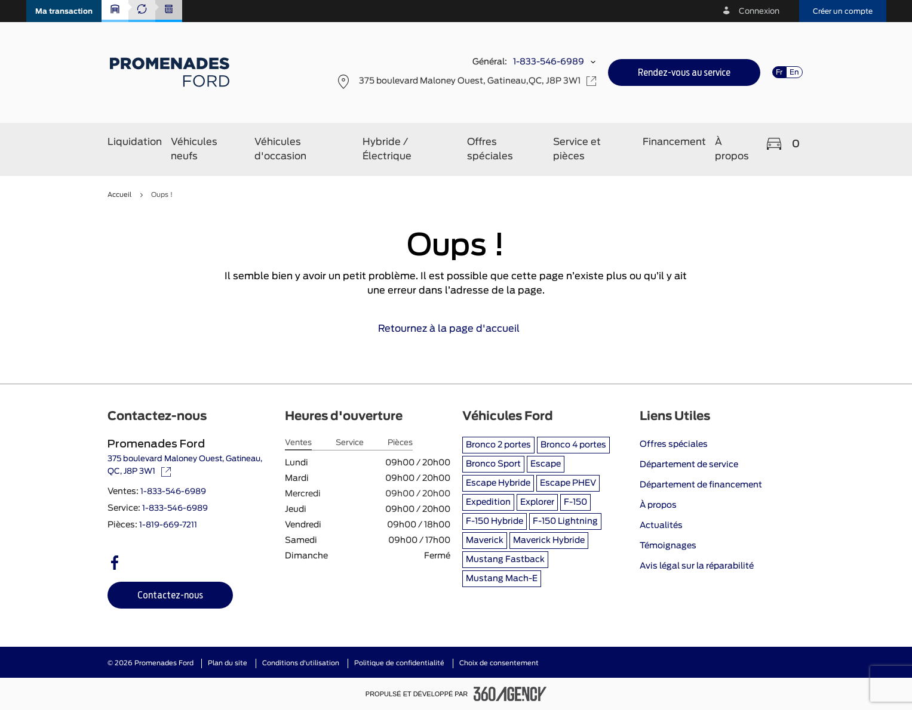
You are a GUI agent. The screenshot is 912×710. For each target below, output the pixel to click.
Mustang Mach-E (502, 579)
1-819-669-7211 (168, 525)
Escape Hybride (498, 483)
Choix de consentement (499, 663)
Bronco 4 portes (573, 445)
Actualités (661, 525)
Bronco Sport (493, 464)
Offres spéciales (674, 444)
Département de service (689, 465)
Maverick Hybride (549, 540)
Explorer (537, 502)
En (794, 72)
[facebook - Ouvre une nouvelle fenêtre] (115, 562)
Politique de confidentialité (399, 663)
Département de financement (701, 485)
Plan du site (227, 663)
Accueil (119, 195)
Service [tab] (350, 443)
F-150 (575, 502)
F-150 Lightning (565, 521)
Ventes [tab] (298, 443)
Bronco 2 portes (498, 445)
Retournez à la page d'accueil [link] (456, 329)
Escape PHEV (568, 483)
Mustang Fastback (505, 559)
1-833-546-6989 (548, 62)
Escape (545, 464)
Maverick (484, 540)
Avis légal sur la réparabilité (697, 566)
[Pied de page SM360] (510, 694)
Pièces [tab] (400, 443)
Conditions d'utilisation (300, 663)
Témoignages (668, 546)
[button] (64, 11)
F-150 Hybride (494, 521)
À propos (658, 505)
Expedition (488, 502)
